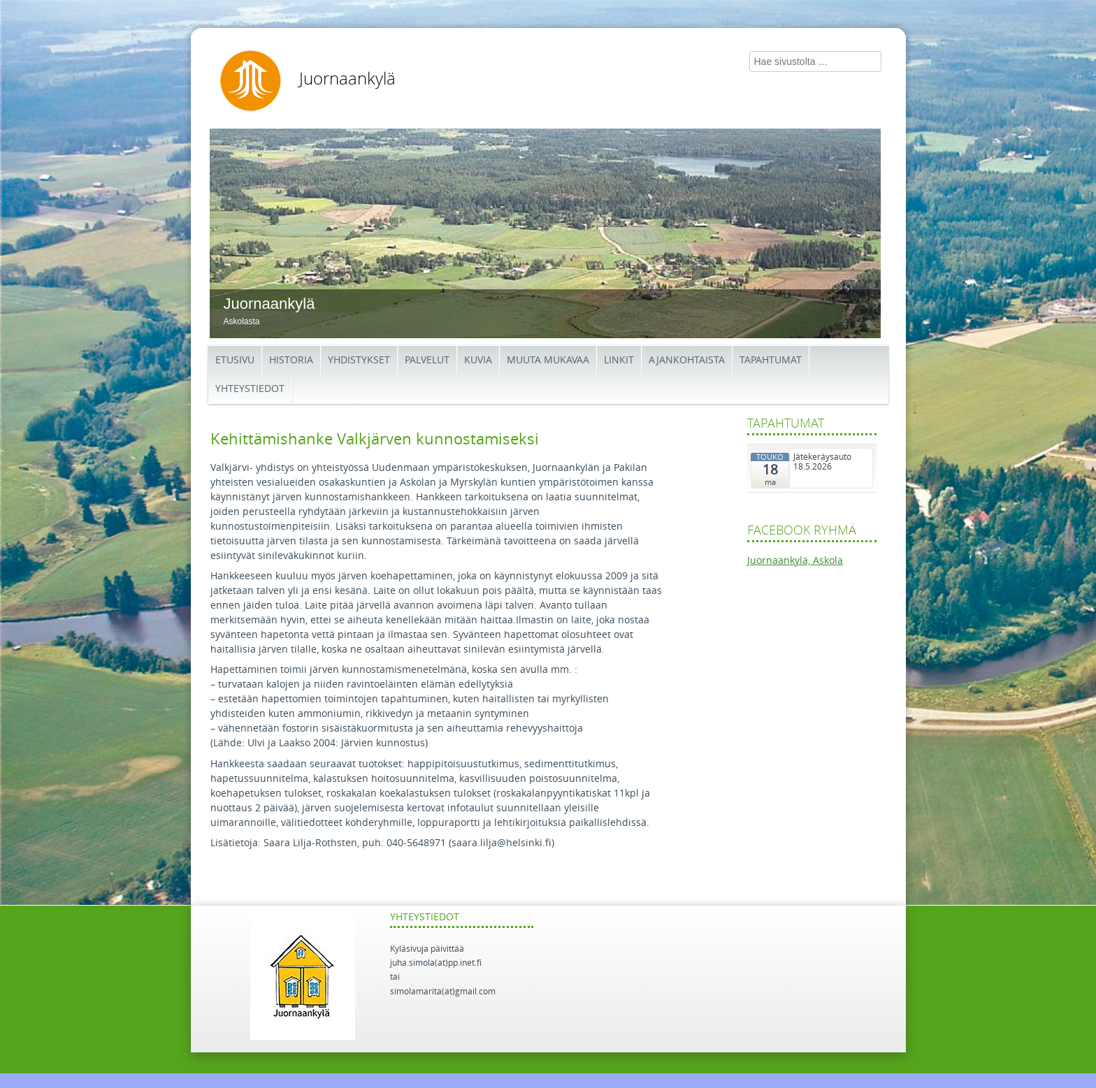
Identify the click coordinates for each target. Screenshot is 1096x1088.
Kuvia (478, 360)
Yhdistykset (359, 360)
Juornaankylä (347, 79)
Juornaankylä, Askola (795, 561)
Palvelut (427, 360)
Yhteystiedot (249, 389)
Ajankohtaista (687, 360)
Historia (291, 360)
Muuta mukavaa (548, 360)
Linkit (619, 360)
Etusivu (234, 360)
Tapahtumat (771, 360)
